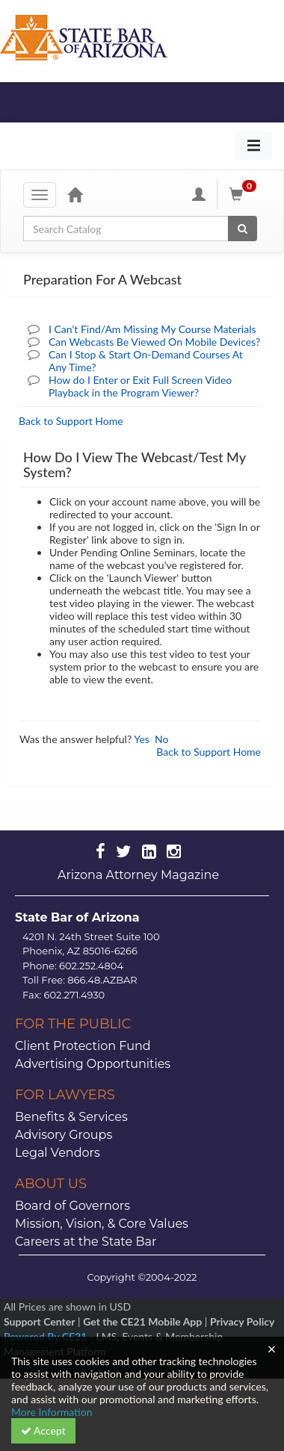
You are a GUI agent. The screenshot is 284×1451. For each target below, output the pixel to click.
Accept (43, 1430)
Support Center (39, 1321)
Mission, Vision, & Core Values (101, 1224)
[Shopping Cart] (245, 194)
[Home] (74, 194)
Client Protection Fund (83, 1046)
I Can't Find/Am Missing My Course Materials (152, 329)
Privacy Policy (242, 1321)
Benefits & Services (71, 1117)
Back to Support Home (71, 420)
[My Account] (199, 194)
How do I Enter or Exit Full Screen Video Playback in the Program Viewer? (140, 386)
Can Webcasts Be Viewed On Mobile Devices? (154, 341)
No (161, 739)
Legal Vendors (57, 1153)
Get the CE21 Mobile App (142, 1321)
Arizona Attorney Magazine (138, 875)
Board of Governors (72, 1206)
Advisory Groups (63, 1135)
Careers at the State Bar (85, 1241)
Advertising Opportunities (92, 1064)
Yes (141, 739)
